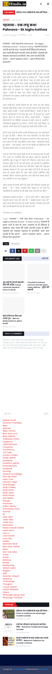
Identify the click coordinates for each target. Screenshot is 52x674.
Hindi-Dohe (8, 490)
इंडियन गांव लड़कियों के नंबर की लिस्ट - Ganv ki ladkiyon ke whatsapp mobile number (32, 13)
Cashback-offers (11, 439)
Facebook (7, 468)
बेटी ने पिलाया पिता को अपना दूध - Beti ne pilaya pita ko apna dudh (12, 320)
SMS (5, 573)
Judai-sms (8, 522)
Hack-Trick (8, 479)
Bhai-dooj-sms (10, 433)
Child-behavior (10, 444)
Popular (9, 604)
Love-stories (9, 535)
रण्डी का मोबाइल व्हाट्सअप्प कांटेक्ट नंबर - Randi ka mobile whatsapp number (32, 627)
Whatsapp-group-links (14, 594)
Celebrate (7, 441)
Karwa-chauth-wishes (13, 527)
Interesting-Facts (11, 508)
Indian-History (9, 506)
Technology (8, 581)
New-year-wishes (11, 546)
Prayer (6, 557)
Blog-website (9, 436)
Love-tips (7, 538)
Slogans (6, 570)
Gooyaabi (44, 669)
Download (7, 460)
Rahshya (7, 560)
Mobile (6, 541)
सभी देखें (45, 258)
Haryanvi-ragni (10, 482)
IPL (4, 514)
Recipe (6, 562)
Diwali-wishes (9, 457)
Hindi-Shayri (8, 495)
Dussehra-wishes (11, 463)
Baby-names (9, 430)
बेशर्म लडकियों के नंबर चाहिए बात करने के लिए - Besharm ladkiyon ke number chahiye (32, 640)
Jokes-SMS (8, 519)
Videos (6, 592)
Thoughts (7, 584)
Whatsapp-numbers (13, 597)
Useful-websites (10, 589)
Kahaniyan (16, 20)
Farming (7, 471)
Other (5, 554)
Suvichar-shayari (11, 576)
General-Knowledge (12, 474)
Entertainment (10, 465)
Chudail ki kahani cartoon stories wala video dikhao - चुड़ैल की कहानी (38, 286)
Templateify (18, 669)
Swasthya (7, 578)
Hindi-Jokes (8, 492)
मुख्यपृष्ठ (6, 20)
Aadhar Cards (9, 420)
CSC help (7, 452)
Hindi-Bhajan (9, 484)
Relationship (8, 565)
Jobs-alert (8, 517)
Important (8, 503)
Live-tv (6, 533)
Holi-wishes (8, 498)
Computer (8, 447)
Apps (5, 425)
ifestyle (6, 500)
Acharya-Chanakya (12, 422)
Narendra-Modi (10, 543)
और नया (7, 414)
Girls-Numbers (10, 476)
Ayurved (7, 428)
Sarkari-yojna (9, 568)
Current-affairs (10, 455)
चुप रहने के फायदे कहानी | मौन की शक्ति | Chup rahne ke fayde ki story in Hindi (13, 286)
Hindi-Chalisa (9, 487)
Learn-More (8, 530)
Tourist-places (10, 586)
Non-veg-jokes (10, 552)
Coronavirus (8, 449)
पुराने (46, 414)
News (5, 549)
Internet (7, 511)
